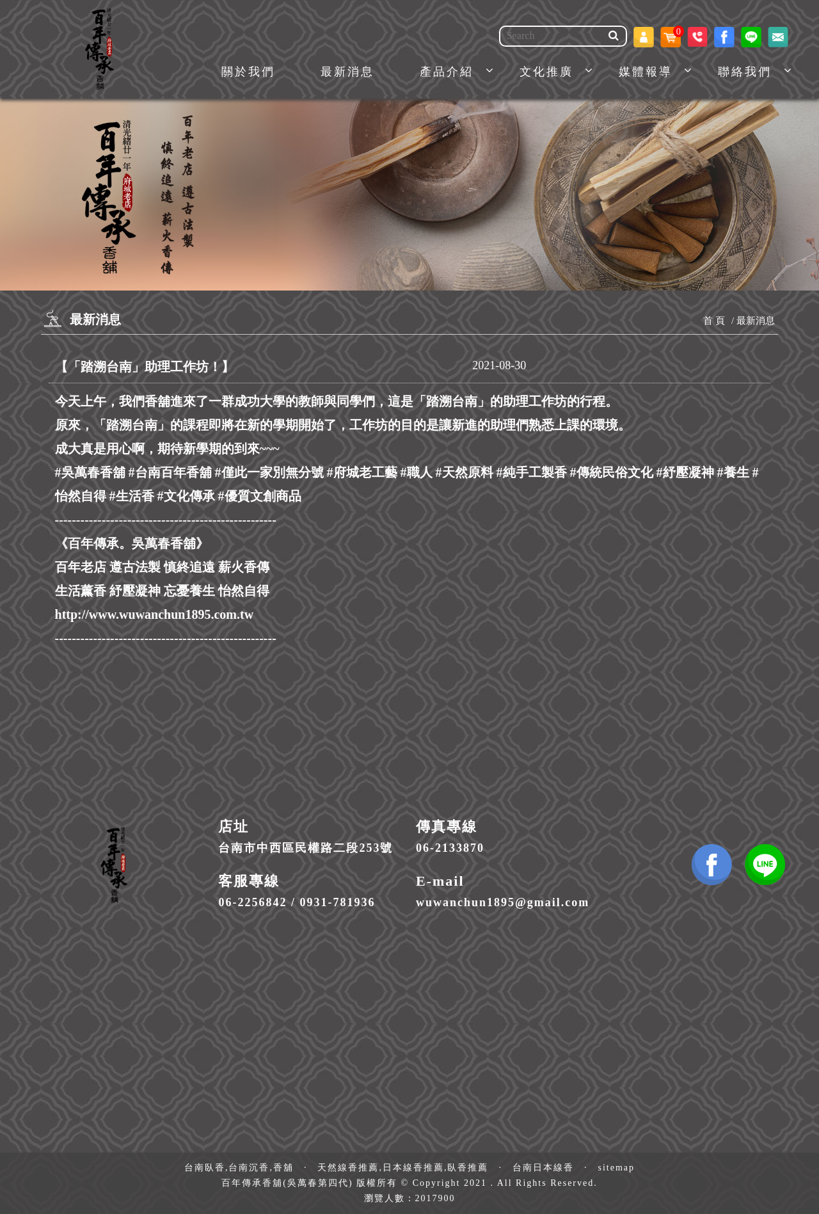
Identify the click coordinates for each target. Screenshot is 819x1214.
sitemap (616, 1167)
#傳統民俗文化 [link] (611, 472)
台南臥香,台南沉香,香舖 (239, 1167)
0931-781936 (337, 902)
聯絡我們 (745, 71)
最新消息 (347, 71)
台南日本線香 (543, 1167)
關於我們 (248, 71)
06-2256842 (252, 902)
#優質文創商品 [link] (259, 496)
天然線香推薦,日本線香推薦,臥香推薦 (402, 1167)
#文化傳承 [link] (186, 496)
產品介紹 (446, 71)
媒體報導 (645, 71)
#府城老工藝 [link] (362, 472)
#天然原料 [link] (464, 472)
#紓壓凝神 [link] (685, 472)
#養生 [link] (733, 472)
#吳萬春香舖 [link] (90, 472)
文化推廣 (546, 71)
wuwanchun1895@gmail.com (502, 902)
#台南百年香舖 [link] (170, 472)
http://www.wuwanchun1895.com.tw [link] (154, 614)
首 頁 (714, 320)
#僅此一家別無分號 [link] (269, 472)
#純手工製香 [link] (532, 472)
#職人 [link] (417, 472)
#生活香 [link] (131, 496)
